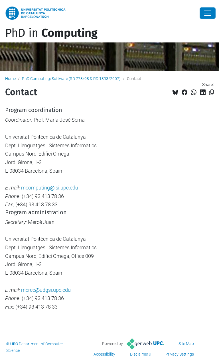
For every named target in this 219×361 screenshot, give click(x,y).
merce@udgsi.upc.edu (46, 290)
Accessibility (104, 354)
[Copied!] (211, 92)
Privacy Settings (179, 354)
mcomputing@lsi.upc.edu (49, 188)
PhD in (51, 33)
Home (10, 78)
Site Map (186, 343)
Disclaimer (139, 354)
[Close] (208, 13)
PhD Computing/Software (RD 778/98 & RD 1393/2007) (71, 78)
